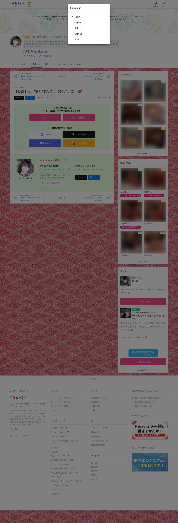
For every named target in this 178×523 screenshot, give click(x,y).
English (77, 22)
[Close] (107, 7)
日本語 (77, 17)
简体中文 (78, 28)
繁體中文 (78, 34)
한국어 (77, 39)
